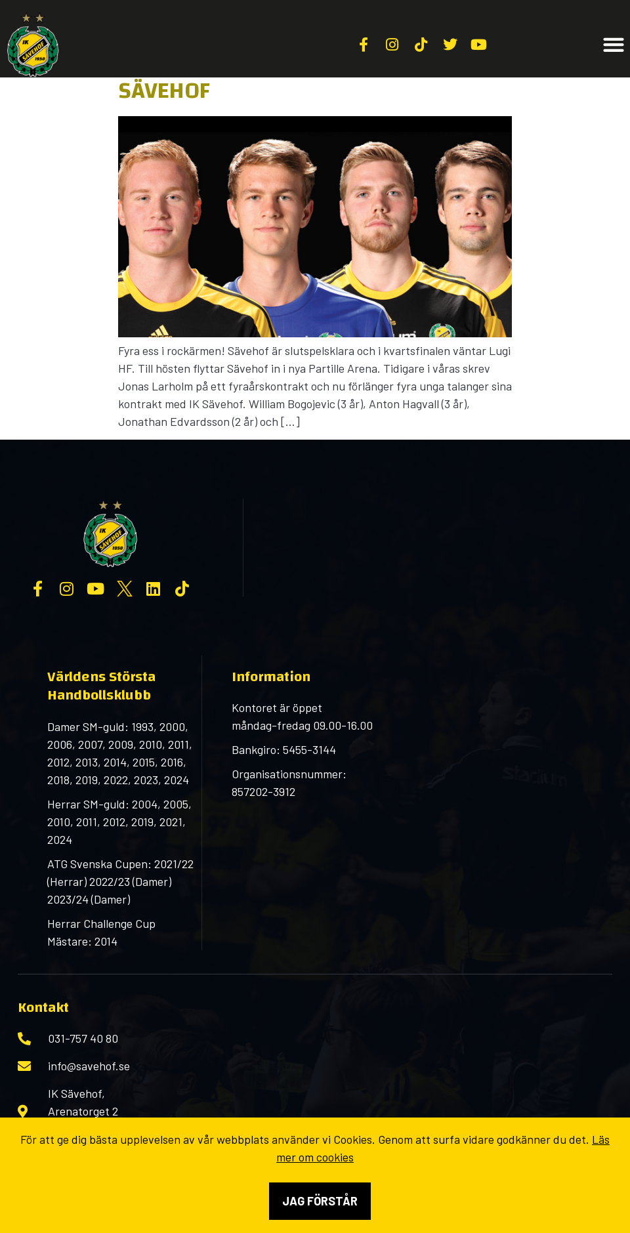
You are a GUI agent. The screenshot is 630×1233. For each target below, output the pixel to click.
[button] (613, 45)
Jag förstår (320, 1201)
